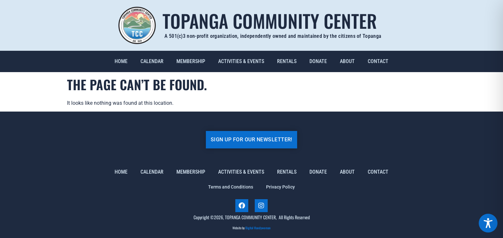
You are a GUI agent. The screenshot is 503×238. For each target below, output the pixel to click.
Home (121, 61)
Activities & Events (241, 61)
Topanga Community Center (269, 20)
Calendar (151, 61)
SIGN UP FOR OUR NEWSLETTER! (251, 139)
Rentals (286, 61)
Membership (190, 61)
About (347, 61)
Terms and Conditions (230, 186)
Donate (318, 61)
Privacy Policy (280, 186)
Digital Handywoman (258, 227)
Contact (378, 61)
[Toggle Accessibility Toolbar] (488, 223)
